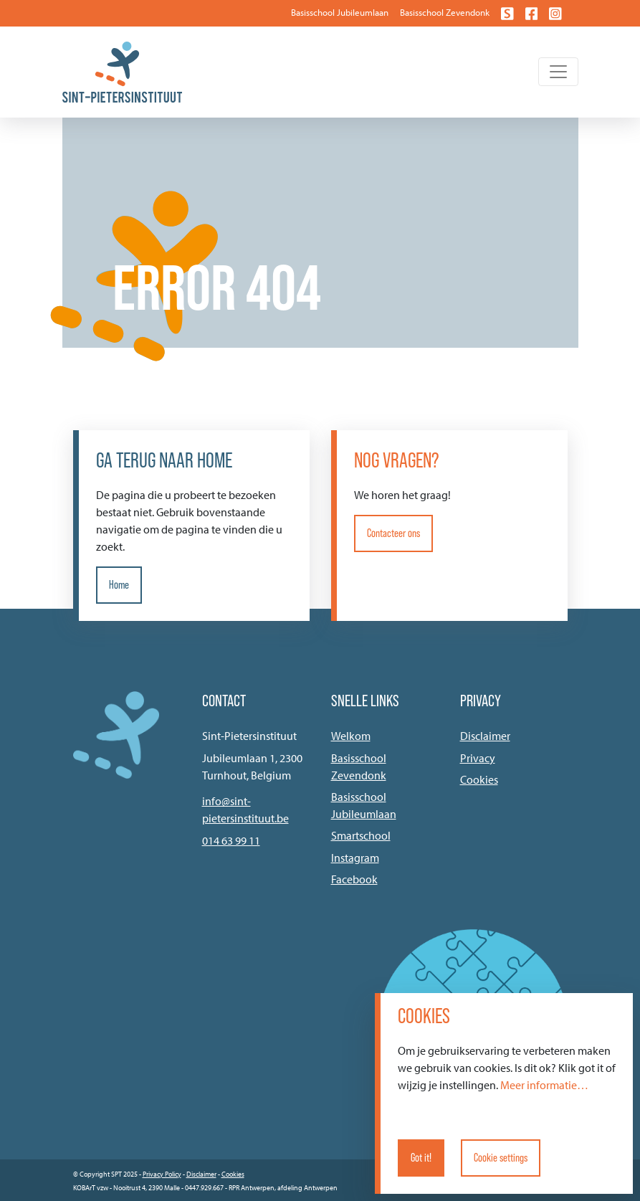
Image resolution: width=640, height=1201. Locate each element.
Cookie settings (500, 1157)
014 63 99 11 (231, 840)
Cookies (479, 779)
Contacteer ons (393, 533)
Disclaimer (485, 735)
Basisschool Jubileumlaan (339, 12)
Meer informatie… (544, 1085)
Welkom (351, 735)
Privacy (477, 758)
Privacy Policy (162, 1174)
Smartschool (361, 835)
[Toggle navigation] (558, 71)
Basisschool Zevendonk (444, 12)
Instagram (355, 857)
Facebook (354, 879)
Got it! (421, 1157)
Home (119, 585)
